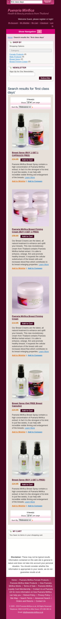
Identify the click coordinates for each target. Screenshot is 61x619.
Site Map (14, 598)
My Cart (35, 23)
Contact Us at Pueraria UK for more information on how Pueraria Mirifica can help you (31, 592)
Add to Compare (35, 181)
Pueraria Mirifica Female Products (34, 580)
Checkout (44, 23)
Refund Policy (29, 595)
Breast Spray (15, 59)
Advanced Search (42, 598)
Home (10, 37)
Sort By (15, 107)
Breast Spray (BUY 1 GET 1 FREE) (28, 480)
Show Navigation (24, 31)
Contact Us (40, 601)
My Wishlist (24, 23)
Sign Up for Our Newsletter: (22, 71)
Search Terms (26, 598)
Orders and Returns (24, 601)
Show (23, 103)
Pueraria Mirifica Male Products (23, 583)
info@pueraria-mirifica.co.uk (33, 612)
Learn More (30, 177)
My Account (13, 23)
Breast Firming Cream (19, 62)
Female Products (17, 54)
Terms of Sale (29, 586)
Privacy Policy (44, 595)
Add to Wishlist (19, 181)
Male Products (15, 57)
